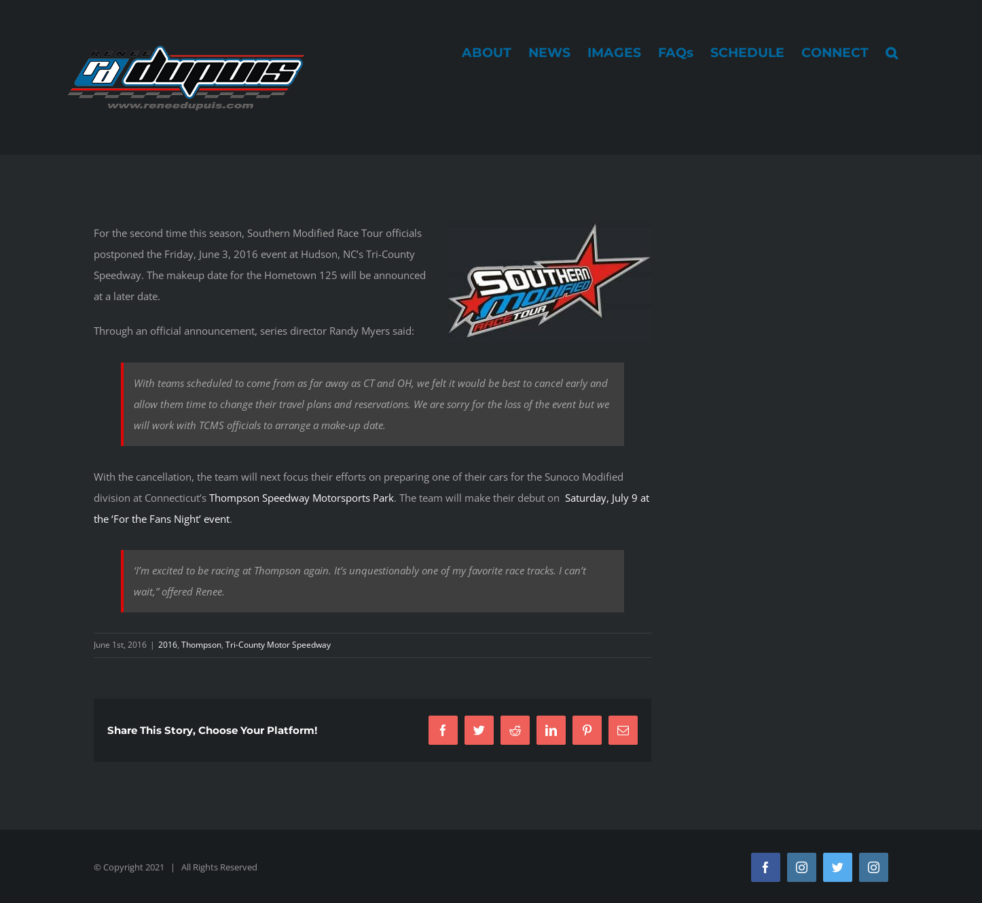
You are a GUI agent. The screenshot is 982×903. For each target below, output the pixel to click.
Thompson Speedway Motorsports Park (301, 497)
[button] (892, 52)
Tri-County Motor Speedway (278, 644)
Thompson (201, 644)
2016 (167, 644)
